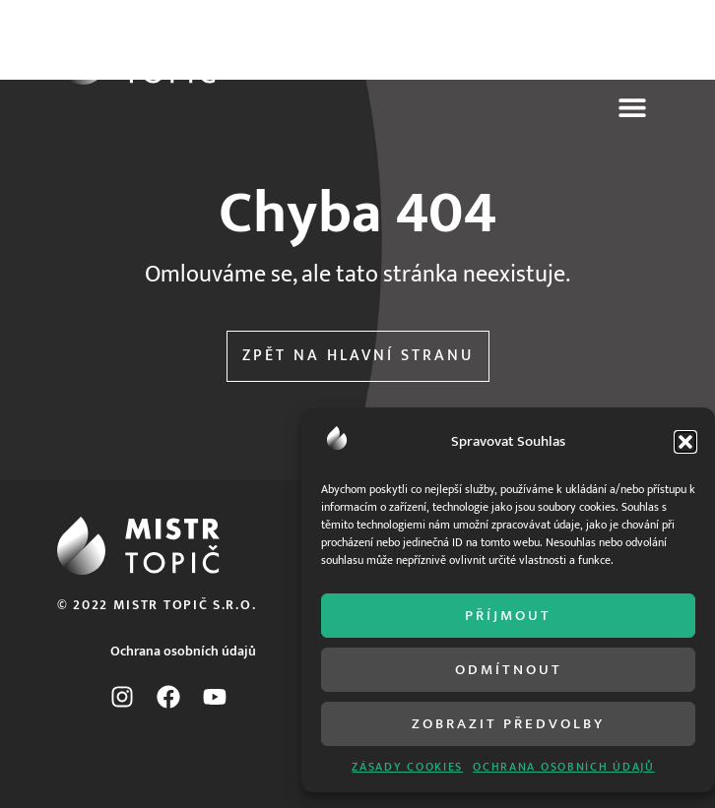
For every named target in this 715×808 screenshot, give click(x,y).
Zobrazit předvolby (508, 724)
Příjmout (508, 615)
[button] (685, 442)
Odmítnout (508, 669)
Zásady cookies (407, 767)
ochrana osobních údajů (563, 767)
